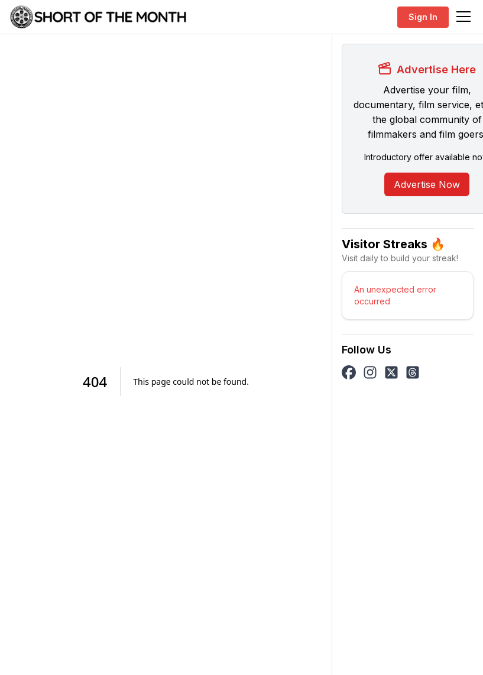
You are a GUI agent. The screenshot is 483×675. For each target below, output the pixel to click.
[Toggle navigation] (463, 17)
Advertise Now (427, 184)
